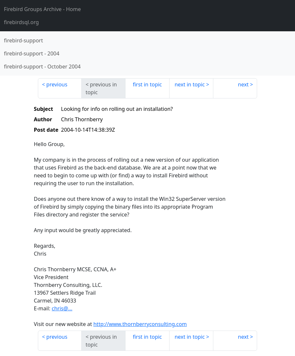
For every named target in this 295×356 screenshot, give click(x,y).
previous (56, 84)
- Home (42, 9)
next (243, 84)
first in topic (147, 84)
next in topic (189, 84)
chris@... (62, 308)
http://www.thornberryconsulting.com (140, 324)
